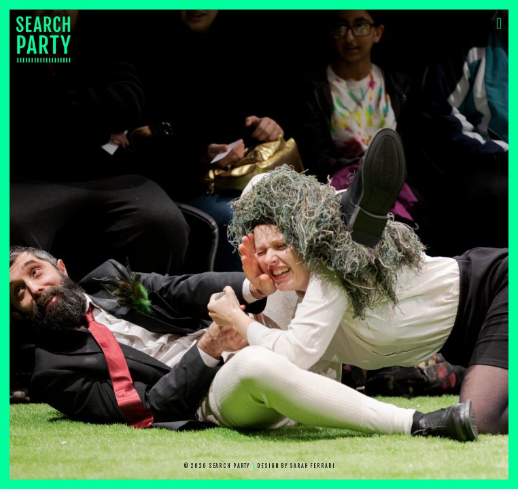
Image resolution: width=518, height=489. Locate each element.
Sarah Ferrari (312, 466)
